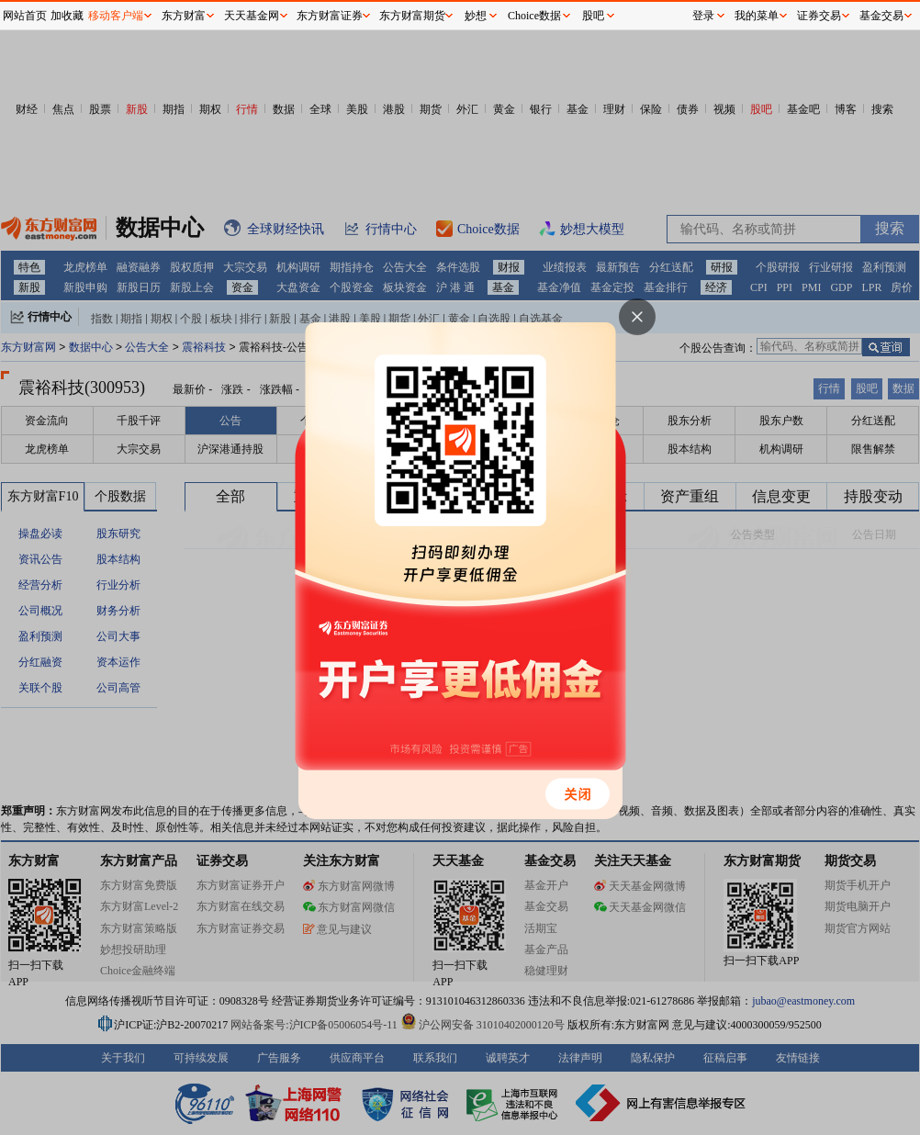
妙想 (476, 15)
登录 (703, 15)
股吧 (593, 15)
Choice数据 (534, 15)
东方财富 (184, 15)
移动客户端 (115, 15)
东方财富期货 (412, 15)
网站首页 (25, 15)
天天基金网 (251, 15)
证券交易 (819, 15)
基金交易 (881, 15)
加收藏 (67, 15)
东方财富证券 (330, 15)
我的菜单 (757, 15)
